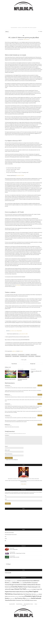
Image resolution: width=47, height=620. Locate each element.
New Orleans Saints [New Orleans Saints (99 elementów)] (15, 594)
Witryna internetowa (8, 453)
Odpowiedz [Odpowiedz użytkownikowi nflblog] (40, 394)
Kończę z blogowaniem (14, 549)
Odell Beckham (37, 356)
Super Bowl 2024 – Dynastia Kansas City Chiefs (17, 553)
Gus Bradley (28, 354)
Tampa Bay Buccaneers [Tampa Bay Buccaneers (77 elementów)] (10, 600)
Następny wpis (32, 363)
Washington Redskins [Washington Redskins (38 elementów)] (33, 600)
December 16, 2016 (24, 333)
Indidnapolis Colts (8, 356)
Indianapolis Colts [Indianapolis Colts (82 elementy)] (35, 587)
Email (6, 499)
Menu (7, 31)
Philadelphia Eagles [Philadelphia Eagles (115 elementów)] (30, 596)
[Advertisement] (23, 19)
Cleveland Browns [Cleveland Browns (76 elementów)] (18, 584)
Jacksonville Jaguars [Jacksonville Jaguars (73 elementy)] (9, 589)
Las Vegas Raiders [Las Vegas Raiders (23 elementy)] (28, 589)
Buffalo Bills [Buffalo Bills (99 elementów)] (16, 582)
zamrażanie (18, 285)
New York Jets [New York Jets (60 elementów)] (32, 594)
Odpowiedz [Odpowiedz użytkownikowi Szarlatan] (40, 385)
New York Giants (31, 356)
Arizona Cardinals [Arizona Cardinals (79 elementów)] (21, 580)
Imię (5, 495)
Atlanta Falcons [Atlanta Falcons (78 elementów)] (30, 580)
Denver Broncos (14, 354)
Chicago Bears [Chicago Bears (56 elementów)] (35, 582)
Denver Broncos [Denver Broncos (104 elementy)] (36, 584)
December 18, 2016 (20, 175)
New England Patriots (23, 356)
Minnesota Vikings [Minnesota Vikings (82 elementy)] (24, 591)
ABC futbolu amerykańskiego (9, 532)
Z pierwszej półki (8, 572)
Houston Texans (33, 354)
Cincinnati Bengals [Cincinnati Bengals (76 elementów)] (9, 584)
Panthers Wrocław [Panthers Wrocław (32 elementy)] (11, 596)
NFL (23, 35)
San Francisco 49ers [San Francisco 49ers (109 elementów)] (20, 598)
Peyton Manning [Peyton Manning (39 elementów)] (22, 596)
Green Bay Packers (21, 354)
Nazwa (6, 446)
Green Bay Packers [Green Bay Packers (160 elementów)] (17, 587)
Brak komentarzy (26, 39)
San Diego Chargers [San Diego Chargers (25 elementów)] (12, 598)
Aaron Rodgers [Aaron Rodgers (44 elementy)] (8, 580)
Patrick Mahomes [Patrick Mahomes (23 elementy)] (16, 596)
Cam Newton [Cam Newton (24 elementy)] (21, 582)
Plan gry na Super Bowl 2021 (10, 379)
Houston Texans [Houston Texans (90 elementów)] (27, 587)
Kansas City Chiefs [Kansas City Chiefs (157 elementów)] (20, 589)
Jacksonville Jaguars (16, 356)
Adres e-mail (7, 449)
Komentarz (7, 435)
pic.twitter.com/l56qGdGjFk (16, 330)
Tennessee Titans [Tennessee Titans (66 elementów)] (20, 600)
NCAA (6, 538)
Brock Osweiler (7, 354)
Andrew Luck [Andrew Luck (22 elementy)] (15, 580)
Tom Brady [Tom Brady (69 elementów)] (26, 600)
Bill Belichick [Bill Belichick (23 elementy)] (10, 582)
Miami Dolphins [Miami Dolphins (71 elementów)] (16, 591)
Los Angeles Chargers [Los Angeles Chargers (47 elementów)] (35, 589)
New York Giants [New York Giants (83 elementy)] (25, 594)
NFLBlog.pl (8, 564)
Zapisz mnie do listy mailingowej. (11, 459)
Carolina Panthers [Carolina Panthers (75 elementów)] (27, 582)
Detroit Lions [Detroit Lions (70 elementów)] (8, 586)
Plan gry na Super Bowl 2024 (14, 557)
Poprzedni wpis (14, 363)
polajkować (14, 351)
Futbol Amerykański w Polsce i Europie (11, 534)
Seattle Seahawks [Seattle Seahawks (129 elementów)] (36, 598)
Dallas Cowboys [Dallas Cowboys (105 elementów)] (27, 584)
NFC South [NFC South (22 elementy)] (37, 594)
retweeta (21, 351)
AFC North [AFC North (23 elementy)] (12, 580)
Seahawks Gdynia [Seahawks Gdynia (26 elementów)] (28, 598)
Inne (5, 536)
